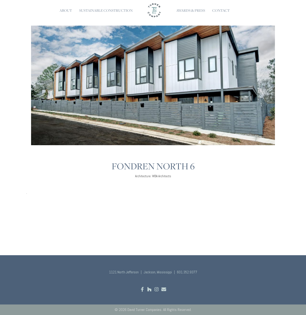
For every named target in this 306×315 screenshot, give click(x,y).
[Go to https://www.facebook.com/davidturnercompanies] (142, 290)
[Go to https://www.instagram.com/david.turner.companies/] (156, 290)
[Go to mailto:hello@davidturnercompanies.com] (163, 290)
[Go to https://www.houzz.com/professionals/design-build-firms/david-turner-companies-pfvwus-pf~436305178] (149, 290)
